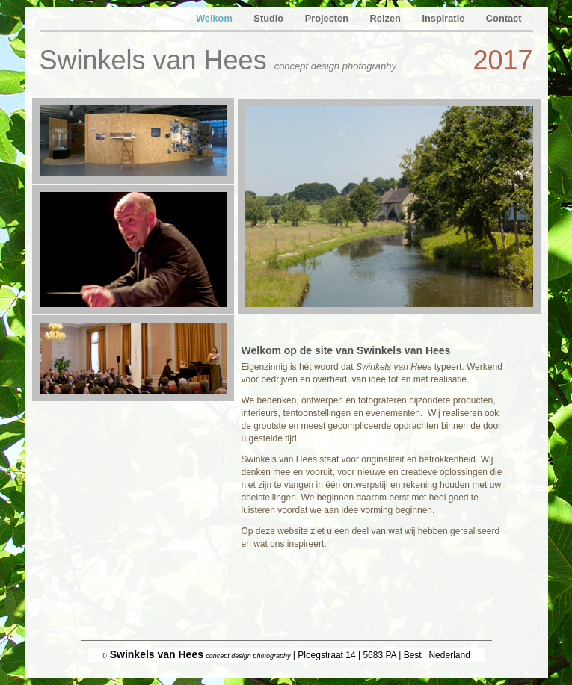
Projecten (328, 18)
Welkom (215, 18)
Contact (504, 18)
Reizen (387, 18)
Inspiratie (444, 18)
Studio (269, 18)
